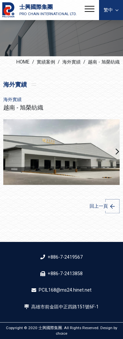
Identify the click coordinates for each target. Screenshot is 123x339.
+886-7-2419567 (65, 257)
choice (61, 333)
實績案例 (46, 62)
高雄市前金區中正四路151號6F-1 (65, 307)
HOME (23, 62)
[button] (117, 152)
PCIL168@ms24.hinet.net (65, 290)
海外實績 (71, 62)
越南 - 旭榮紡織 (104, 62)
